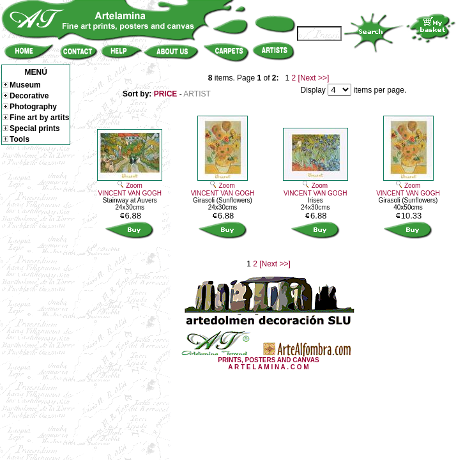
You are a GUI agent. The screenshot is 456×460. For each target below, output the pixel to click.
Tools (16, 139)
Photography (30, 106)
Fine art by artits (36, 117)
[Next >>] (314, 77)
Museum (22, 84)
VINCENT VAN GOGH (130, 193)
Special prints (31, 128)
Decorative (26, 95)
